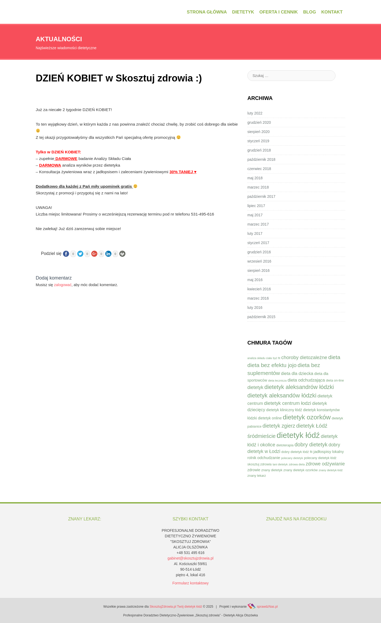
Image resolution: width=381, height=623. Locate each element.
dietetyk (255, 387)
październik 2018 (261, 159)
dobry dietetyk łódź (295, 452)
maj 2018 (255, 178)
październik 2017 (261, 196)
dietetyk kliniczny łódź (284, 410)
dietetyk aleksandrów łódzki (299, 387)
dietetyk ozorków (307, 417)
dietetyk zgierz (278, 426)
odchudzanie (268, 457)
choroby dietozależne (304, 357)
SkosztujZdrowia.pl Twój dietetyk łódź (175, 606)
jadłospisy (322, 451)
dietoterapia (284, 445)
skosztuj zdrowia (259, 464)
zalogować (62, 285)
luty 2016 (254, 307)
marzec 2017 (258, 224)
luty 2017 (254, 233)
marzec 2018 (258, 187)
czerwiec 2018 (259, 169)
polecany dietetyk (292, 458)
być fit (276, 358)
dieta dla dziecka (297, 373)
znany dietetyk (271, 470)
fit (311, 452)
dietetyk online (270, 418)
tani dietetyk (280, 464)
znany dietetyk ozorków (300, 470)
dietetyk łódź (298, 435)
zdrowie (253, 470)
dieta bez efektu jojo (272, 365)
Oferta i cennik (278, 12)
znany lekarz (256, 476)
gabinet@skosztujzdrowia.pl (190, 558)
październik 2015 (261, 317)
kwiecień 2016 (259, 289)
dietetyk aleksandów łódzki (281, 395)
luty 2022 (254, 113)
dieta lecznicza (277, 380)
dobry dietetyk (311, 444)
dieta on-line (335, 380)
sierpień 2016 (258, 270)
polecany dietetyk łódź (320, 458)
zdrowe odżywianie (325, 463)
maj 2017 (255, 215)
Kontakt (332, 12)
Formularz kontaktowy (191, 583)
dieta (334, 357)
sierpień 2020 (258, 132)
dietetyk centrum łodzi (287, 403)
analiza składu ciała (259, 358)
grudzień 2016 (259, 252)
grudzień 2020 (259, 122)
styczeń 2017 (258, 243)
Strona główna (207, 12)
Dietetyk (243, 12)
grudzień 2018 (259, 150)
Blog (309, 12)
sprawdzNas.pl (267, 606)
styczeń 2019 (258, 141)
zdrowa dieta (297, 464)
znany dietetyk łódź (331, 470)
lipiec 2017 (256, 206)
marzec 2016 (258, 298)
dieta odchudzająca (306, 380)
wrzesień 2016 (259, 261)
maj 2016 (255, 280)
